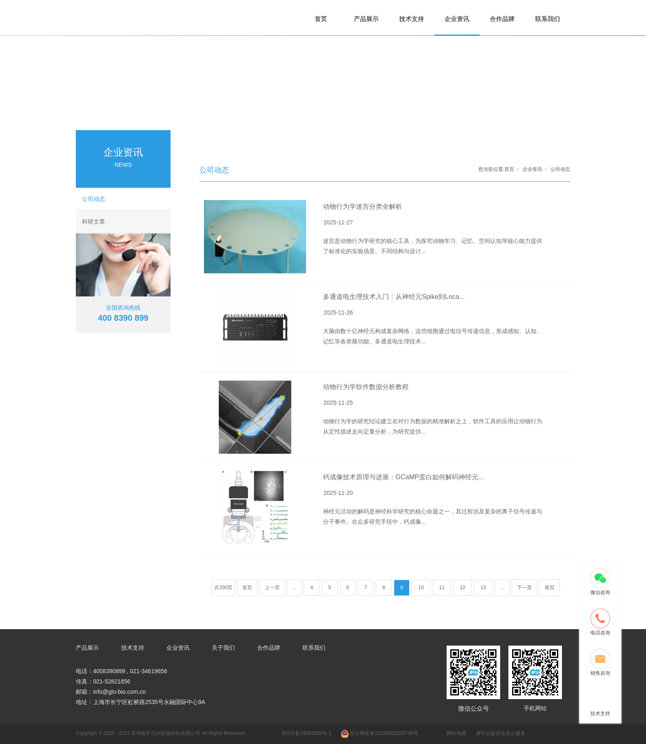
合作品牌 (502, 18)
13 (483, 587)
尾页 (550, 587)
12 (462, 587)
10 (421, 587)
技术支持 (411, 18)
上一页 (272, 587)
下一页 (524, 587)
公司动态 (93, 199)
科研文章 (93, 221)
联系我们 (547, 18)
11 (442, 587)
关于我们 (223, 647)
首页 (321, 18)
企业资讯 (457, 18)
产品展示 (366, 18)
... (294, 587)
